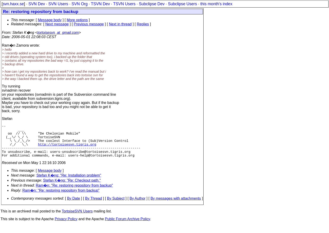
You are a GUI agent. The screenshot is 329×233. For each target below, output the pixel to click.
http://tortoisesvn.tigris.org (67, 149)
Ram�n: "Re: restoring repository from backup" (74, 194)
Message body (49, 20)
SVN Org (80, 4)
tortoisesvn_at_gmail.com (58, 32)
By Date (73, 207)
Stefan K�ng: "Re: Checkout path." (72, 189)
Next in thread (120, 24)
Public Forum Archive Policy (127, 227)
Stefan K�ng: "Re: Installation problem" (68, 183)
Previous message (89, 24)
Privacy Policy (66, 227)
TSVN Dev (100, 4)
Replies (143, 24)
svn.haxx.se (13, 4)
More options (77, 20)
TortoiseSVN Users (77, 219)
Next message (57, 24)
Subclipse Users (182, 4)
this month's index (216, 4)
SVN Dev (36, 4)
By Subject (115, 207)
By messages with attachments (176, 207)
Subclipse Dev (151, 4)
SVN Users (58, 4)
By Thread (93, 207)
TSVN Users (124, 4)
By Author (137, 207)
